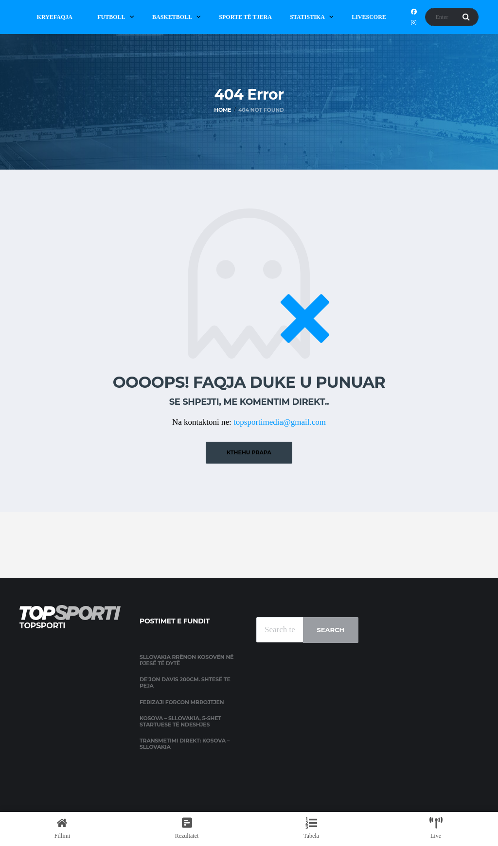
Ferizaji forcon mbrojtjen (182, 702)
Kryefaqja (54, 17)
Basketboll (172, 17)
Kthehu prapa (249, 452)
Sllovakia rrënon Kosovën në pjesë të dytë (186, 660)
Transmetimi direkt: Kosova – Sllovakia (185, 743)
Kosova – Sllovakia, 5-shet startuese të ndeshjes (180, 721)
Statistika (307, 17)
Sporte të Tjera (245, 17)
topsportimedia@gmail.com (279, 422)
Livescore (369, 17)
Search (330, 630)
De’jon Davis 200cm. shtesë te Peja (185, 682)
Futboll (111, 17)
